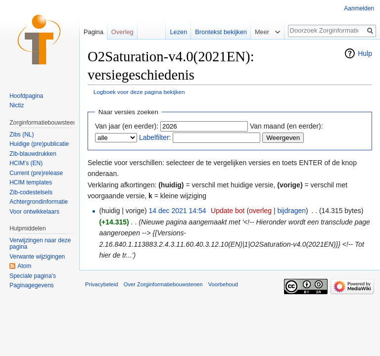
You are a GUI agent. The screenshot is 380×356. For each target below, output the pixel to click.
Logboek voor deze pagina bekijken (139, 92)
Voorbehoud (223, 284)
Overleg (122, 32)
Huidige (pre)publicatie (39, 143)
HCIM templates (30, 182)
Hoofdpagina (26, 95)
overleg (260, 211)
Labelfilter (154, 137)
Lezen (178, 32)
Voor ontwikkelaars (34, 211)
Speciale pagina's (32, 275)
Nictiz (16, 105)
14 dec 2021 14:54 (177, 211)
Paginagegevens (31, 285)
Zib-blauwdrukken (32, 153)
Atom (24, 266)
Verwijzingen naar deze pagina (40, 244)
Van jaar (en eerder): (126, 126)
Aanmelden (359, 8)
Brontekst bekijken (221, 32)
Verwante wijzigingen (37, 256)
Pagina (93, 32)
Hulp (365, 53)
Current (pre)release (36, 173)
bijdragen (291, 211)
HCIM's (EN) (26, 163)
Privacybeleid (101, 284)
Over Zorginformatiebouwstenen (163, 284)
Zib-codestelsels (30, 192)
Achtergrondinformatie (38, 201)
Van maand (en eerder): (286, 126)
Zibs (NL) (21, 134)
